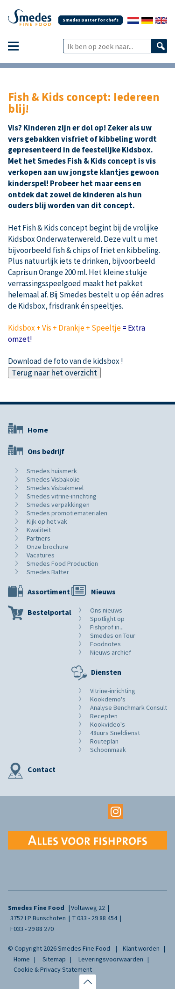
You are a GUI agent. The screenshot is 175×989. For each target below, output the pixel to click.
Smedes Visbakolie (53, 479)
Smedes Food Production (62, 563)
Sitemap (54, 959)
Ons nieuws (106, 610)
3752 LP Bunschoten (38, 918)
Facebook (59, 811)
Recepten (104, 716)
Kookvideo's (107, 724)
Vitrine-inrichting (112, 690)
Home (38, 429)
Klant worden (141, 948)
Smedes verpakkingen (58, 504)
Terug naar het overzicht (54, 372)
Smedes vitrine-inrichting (62, 496)
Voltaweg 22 (88, 907)
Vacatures (41, 555)
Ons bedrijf (46, 451)
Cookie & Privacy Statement (53, 969)
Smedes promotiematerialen (67, 513)
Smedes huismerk (52, 471)
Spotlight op (107, 618)
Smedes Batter (48, 572)
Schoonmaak (108, 749)
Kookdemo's (108, 699)
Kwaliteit (39, 530)
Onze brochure (48, 546)
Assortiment (49, 591)
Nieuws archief (110, 652)
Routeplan (104, 741)
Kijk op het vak (47, 521)
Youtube (87, 811)
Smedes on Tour (112, 635)
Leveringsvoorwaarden (110, 959)
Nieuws (103, 591)
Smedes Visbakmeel (55, 488)
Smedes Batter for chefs (91, 20)
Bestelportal (49, 612)
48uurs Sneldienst (115, 733)
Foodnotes (105, 644)
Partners (38, 538)
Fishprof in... (107, 627)
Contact (42, 769)
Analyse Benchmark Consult (128, 707)
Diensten (106, 672)
